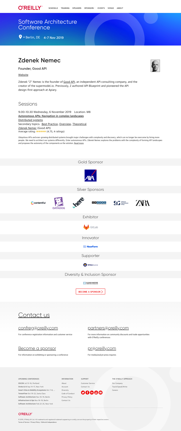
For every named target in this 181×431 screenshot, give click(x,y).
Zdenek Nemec (27, 128)
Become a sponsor (89, 291)
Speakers (76, 8)
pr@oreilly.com (102, 348)
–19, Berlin (34, 396)
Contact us (34, 315)
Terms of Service (23, 422)
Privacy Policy (67, 396)
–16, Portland (28, 383)
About (120, 8)
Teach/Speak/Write (119, 386)
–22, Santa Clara (31, 393)
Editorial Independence (49, 422)
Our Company (117, 383)
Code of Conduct (68, 393)
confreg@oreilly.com (38, 328)
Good (69, 81)
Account (65, 386)
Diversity (65, 390)
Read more (79, 143)
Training (65, 8)
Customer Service (88, 383)
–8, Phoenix (39, 390)
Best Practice (50, 124)
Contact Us (66, 400)
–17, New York (30, 386)
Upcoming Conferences (28, 378)
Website (23, 74)
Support (84, 378)
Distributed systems (30, 120)
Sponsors (89, 8)
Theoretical (79, 124)
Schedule (53, 8)
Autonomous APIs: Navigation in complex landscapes (51, 116)
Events (101, 8)
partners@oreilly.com (108, 328)
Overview (65, 124)
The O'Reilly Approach (122, 378)
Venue (111, 8)
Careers (115, 390)
